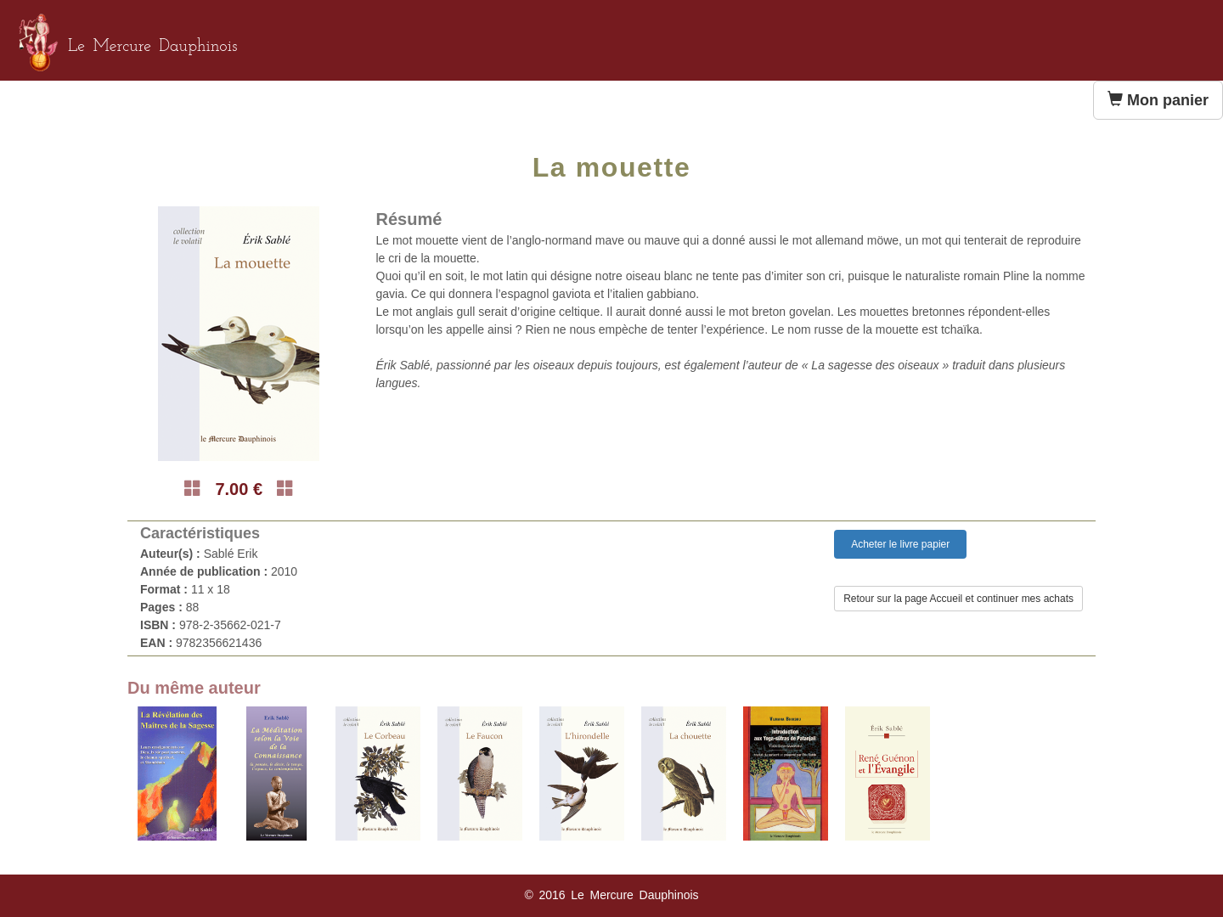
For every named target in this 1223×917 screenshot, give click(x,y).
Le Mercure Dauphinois (152, 46)
